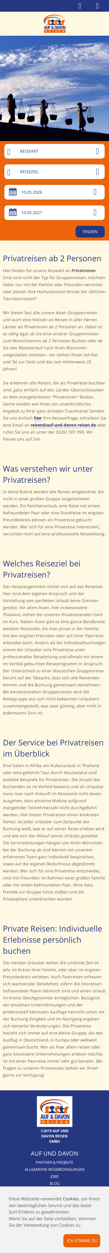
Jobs (55, 1176)
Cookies (70, 1199)
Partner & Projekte (54, 1162)
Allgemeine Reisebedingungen (55, 1169)
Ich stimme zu (82, 1240)
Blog (55, 1183)
